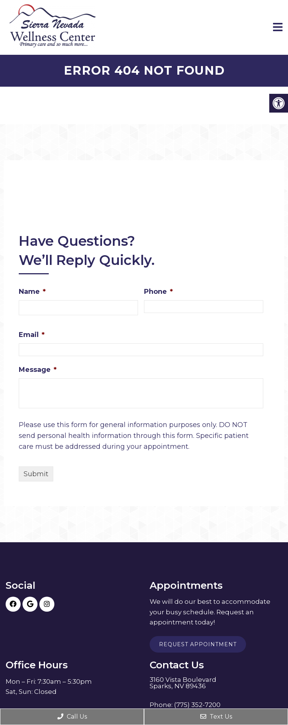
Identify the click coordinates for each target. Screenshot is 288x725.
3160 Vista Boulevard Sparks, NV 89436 (183, 683)
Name (32, 291)
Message (38, 370)
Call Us (72, 716)
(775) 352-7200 (197, 705)
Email (32, 335)
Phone (158, 291)
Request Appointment (198, 644)
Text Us (216, 716)
